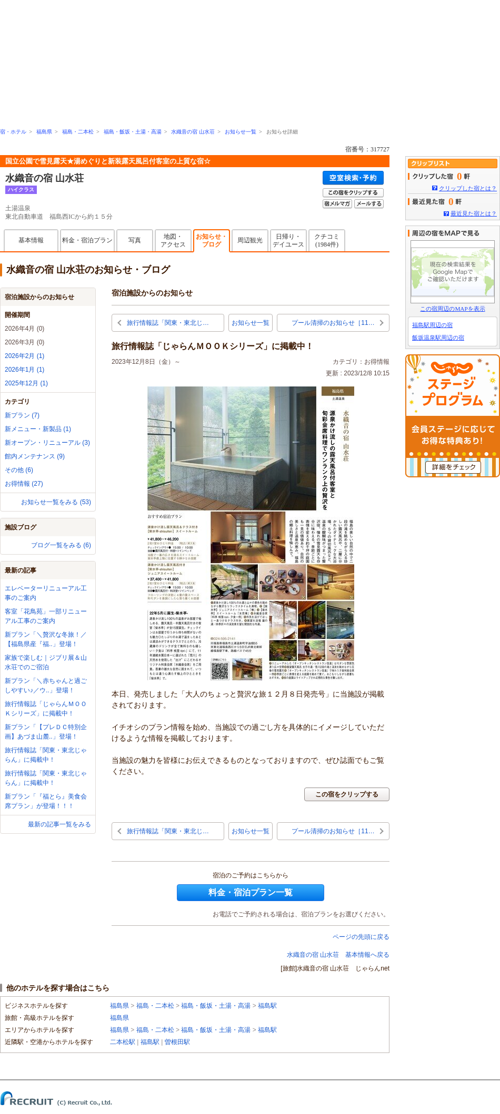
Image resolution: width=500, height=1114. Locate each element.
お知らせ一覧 (240, 132)
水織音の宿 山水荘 (193, 132)
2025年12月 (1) (26, 383)
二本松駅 (122, 1042)
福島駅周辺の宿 (432, 325)
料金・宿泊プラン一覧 (250, 892)
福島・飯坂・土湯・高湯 (133, 132)
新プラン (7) (22, 415)
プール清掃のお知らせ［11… (333, 322)
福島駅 (267, 1005)
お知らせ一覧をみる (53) (56, 502)
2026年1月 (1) (24, 369)
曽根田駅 (177, 1042)
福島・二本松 (78, 132)
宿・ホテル (13, 132)
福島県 (44, 132)
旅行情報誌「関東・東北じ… (168, 322)
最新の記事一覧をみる (59, 824)
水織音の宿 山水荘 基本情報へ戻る (338, 954)
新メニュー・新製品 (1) (38, 429)
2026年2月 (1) (24, 356)
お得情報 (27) (24, 483)
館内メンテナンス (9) (35, 456)
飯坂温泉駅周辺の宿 (438, 337)
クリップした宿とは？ (468, 188)
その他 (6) (19, 470)
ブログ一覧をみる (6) (61, 545)
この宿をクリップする (346, 794)
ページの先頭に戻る (361, 937)
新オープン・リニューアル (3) (47, 442)
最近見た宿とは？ (474, 213)
